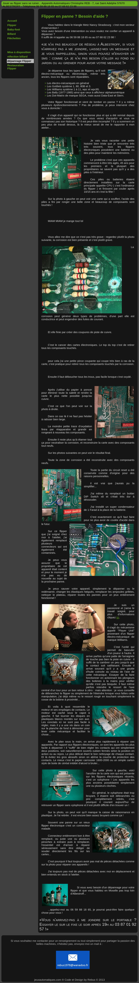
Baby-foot (13, 29)
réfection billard (17, 56)
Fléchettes (14, 38)
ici (118, 617)
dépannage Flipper (19, 60)
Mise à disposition (19, 52)
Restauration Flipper (15, 67)
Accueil (12, 20)
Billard (11, 33)
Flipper (11, 25)
